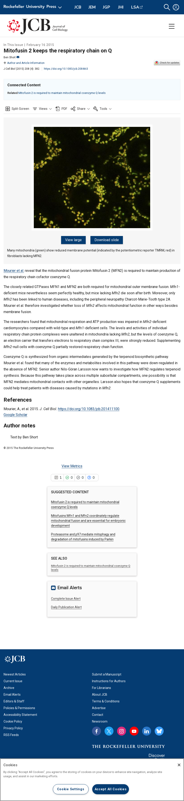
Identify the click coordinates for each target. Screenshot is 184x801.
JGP (106, 7)
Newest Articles (15, 674)
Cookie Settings (70, 789)
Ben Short (11, 57)
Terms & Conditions (106, 701)
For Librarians (101, 688)
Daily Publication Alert (66, 607)
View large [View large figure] (73, 240)
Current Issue (13, 681)
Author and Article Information (24, 63)
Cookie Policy (13, 721)
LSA (135, 7)
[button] (167, 7)
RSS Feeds (11, 735)
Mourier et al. (14, 270)
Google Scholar (15, 415)
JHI (121, 7)
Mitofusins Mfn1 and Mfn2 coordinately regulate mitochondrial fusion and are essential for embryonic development (88, 521)
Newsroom (99, 721)
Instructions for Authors (109, 681)
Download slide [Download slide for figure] (106, 240)
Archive (9, 688)
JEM (92, 7)
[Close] (179, 765)
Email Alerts (12, 694)
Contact (97, 715)
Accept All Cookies (111, 789)
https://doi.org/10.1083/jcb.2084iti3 (66, 68)
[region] (92, 779)
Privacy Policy (13, 728)
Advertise (99, 708)
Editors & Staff (14, 701)
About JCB (99, 694)
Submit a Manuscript (106, 674)
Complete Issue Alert (66, 598)
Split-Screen (20, 108)
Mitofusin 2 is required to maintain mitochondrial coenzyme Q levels (62, 93)
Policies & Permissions (19, 708)
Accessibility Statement (20, 715)
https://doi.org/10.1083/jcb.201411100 (88, 409)
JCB (77, 7)
